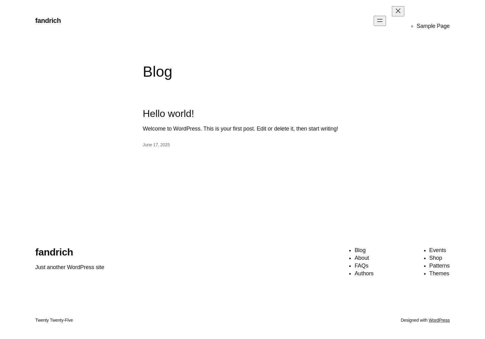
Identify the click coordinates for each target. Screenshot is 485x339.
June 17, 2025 (156, 144)
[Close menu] (398, 11)
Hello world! (168, 113)
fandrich (48, 20)
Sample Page (433, 26)
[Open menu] (380, 21)
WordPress (439, 320)
